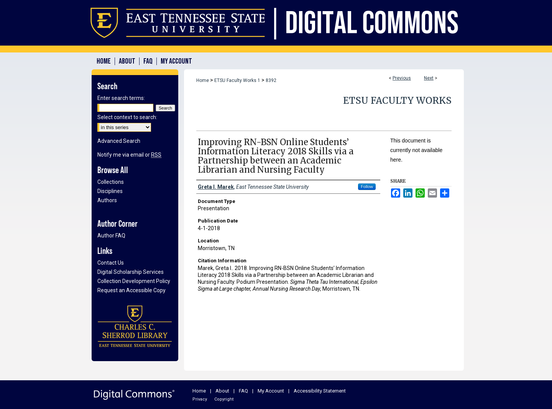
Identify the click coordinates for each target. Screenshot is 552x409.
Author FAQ (111, 235)
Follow (367, 186)
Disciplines (110, 191)
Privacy (199, 399)
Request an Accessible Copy (131, 290)
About (222, 391)
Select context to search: (127, 117)
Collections (110, 182)
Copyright (223, 399)
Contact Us (110, 263)
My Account (271, 391)
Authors (107, 200)
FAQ (243, 391)
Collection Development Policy (133, 281)
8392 (271, 80)
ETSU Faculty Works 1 (237, 80)
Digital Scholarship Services (130, 272)
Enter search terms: (121, 98)
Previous (402, 78)
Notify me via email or (129, 155)
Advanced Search (118, 141)
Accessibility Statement (320, 391)
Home (202, 80)
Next (429, 78)
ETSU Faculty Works (397, 100)
